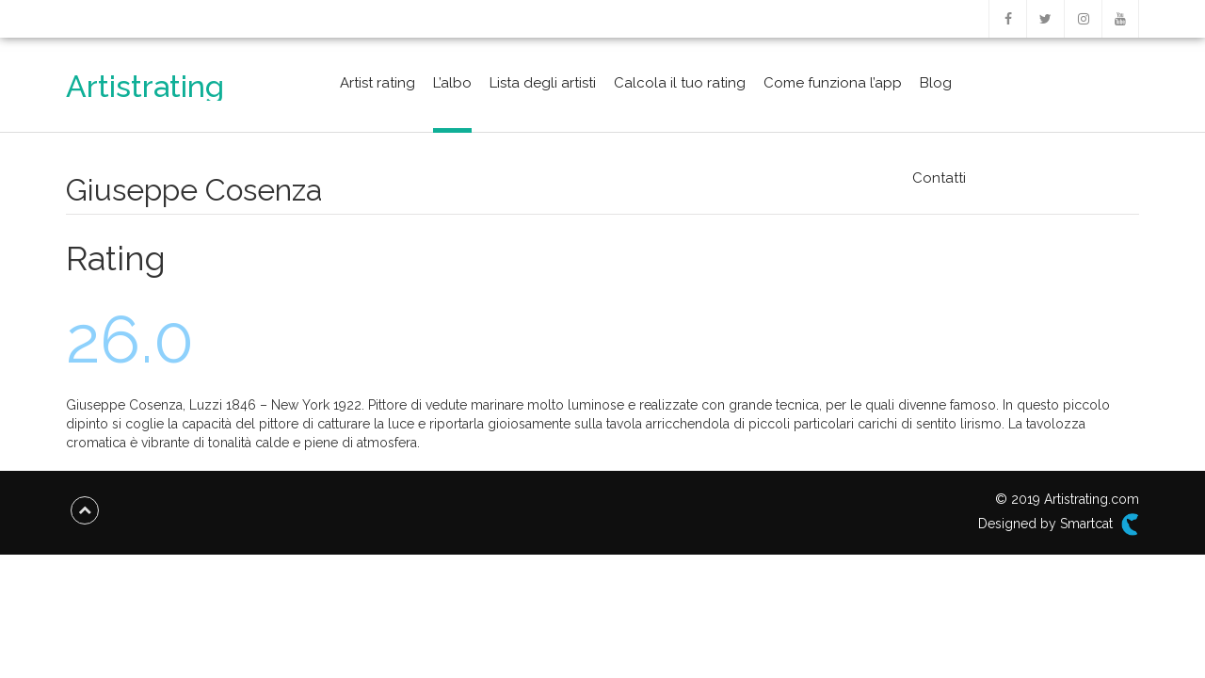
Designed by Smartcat (1058, 524)
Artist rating (377, 82)
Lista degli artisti (543, 82)
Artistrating (145, 86)
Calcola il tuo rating (680, 82)
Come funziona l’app (832, 82)
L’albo (452, 82)
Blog (936, 82)
